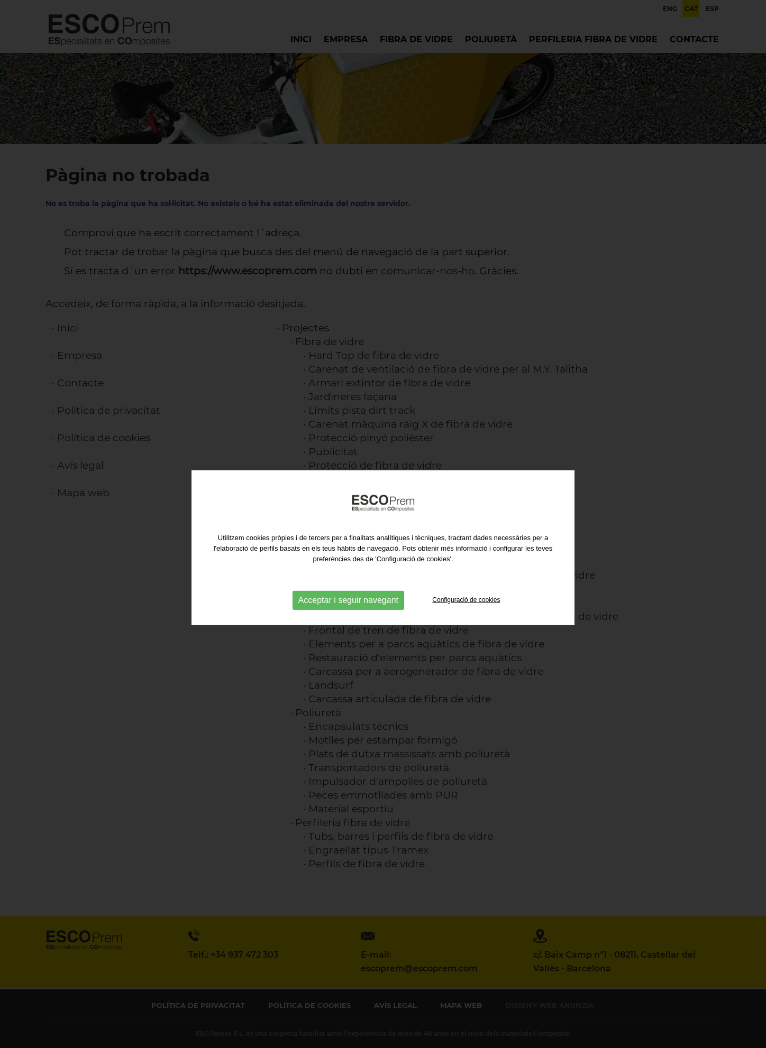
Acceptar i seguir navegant (348, 608)
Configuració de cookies (466, 608)
